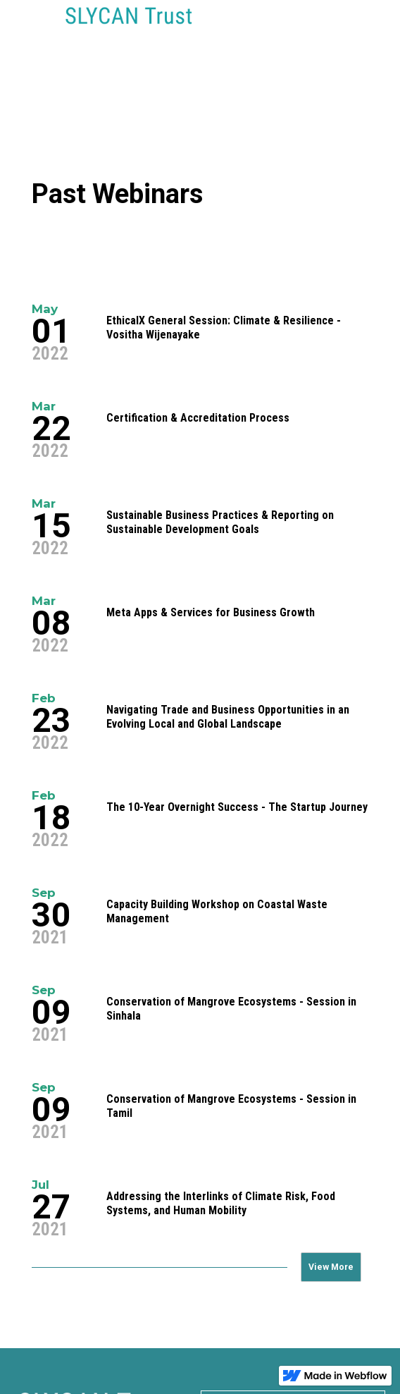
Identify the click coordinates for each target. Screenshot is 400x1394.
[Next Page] (331, 1267)
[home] (125, 25)
